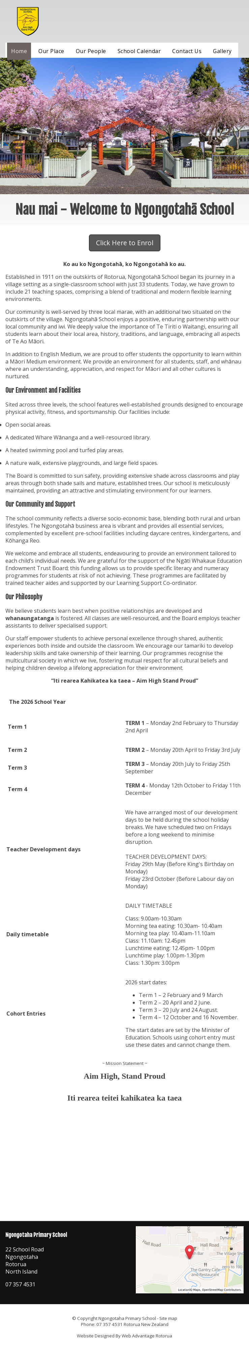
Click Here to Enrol (124, 242)
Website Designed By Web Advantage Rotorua (124, 1336)
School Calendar (139, 51)
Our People (91, 51)
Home (19, 51)
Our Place (51, 51)
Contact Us (186, 51)
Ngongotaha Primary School (127, 1318)
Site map (168, 1318)
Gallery (222, 51)
